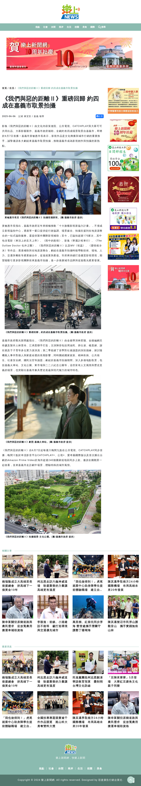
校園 (77, 27)
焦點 (37, 27)
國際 (92, 27)
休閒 (53, 27)
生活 (69, 27)
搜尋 (102, 27)
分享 (100, 116)
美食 (84, 27)
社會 (45, 27)
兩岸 (61, 27)
